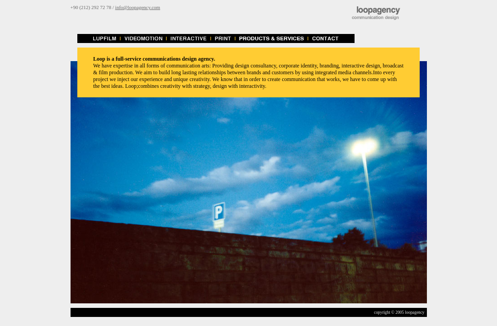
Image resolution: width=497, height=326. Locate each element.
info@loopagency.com (138, 7)
